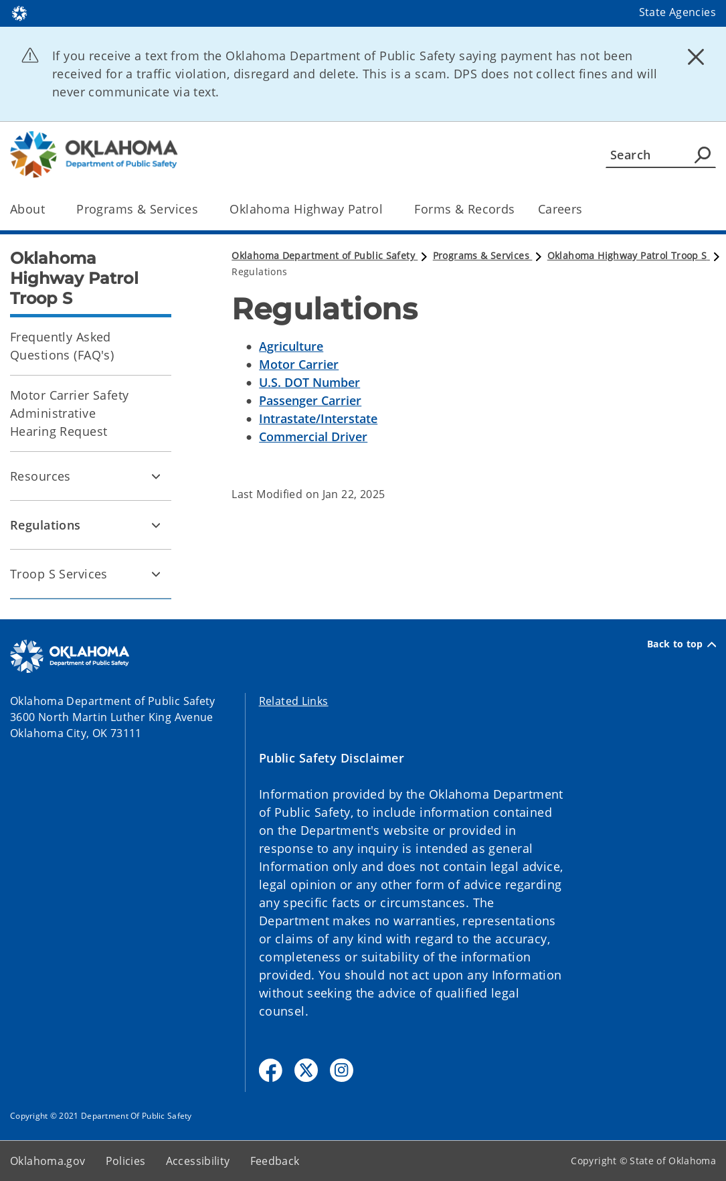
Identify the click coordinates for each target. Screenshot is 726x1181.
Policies (126, 1161)
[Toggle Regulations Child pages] (156, 524)
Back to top (681, 644)
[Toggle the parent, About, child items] (49, 209)
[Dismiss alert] (696, 57)
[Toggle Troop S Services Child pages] (156, 573)
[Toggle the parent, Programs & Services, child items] (202, 209)
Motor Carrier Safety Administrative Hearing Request (69, 413)
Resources (40, 476)
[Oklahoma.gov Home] (19, 12)
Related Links (294, 701)
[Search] (661, 154)
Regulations (45, 525)
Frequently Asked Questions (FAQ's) (62, 346)
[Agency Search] (702, 154)
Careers (560, 209)
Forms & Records (464, 209)
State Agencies (677, 12)
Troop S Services (59, 574)
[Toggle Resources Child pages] (156, 476)
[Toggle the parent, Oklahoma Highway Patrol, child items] (387, 209)
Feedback (275, 1161)
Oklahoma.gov (48, 1161)
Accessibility (198, 1161)
